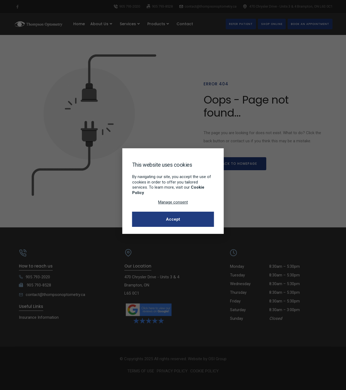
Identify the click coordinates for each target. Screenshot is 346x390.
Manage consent (173, 202)
